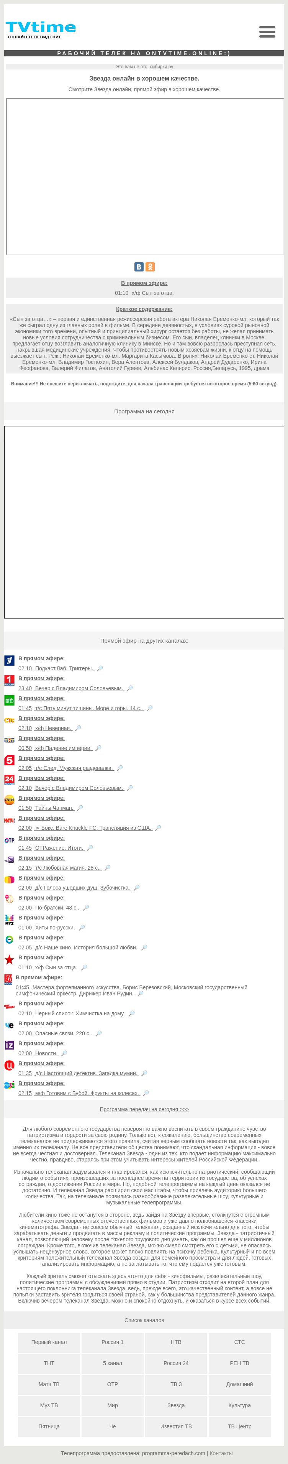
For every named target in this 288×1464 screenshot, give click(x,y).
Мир (112, 1405)
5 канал (112, 1363)
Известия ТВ (176, 1426)
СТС (239, 1342)
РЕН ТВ (240, 1363)
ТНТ (49, 1363)
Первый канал (49, 1342)
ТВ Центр (240, 1426)
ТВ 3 (176, 1384)
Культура (240, 1405)
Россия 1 (112, 1342)
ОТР (112, 1384)
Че (112, 1426)
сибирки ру (161, 66)
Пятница (48, 1426)
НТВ (176, 1342)
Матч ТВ (49, 1384)
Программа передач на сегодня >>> (144, 1109)
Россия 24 (176, 1363)
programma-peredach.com (173, 1453)
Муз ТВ (49, 1405)
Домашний (239, 1384)
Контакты (220, 1453)
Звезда (176, 1405)
